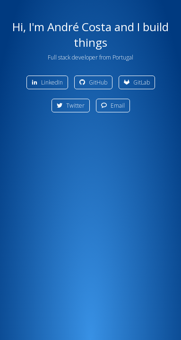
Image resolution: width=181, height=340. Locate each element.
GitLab (137, 82)
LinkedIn (47, 82)
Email (113, 106)
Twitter (71, 106)
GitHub (93, 82)
